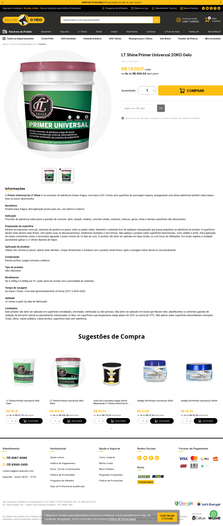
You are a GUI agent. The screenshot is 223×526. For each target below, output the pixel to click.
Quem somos (57, 457)
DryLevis (64, 31)
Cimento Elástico (92, 38)
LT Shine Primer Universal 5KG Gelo (66, 402)
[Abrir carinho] (212, 20)
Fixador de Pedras (188, 38)
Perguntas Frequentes (111, 474)
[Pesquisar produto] (156, 19)
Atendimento (11, 448)
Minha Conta (106, 463)
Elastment (46, 31)
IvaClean (151, 31)
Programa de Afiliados (62, 480)
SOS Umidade (68, 38)
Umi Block (165, 38)
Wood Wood (214, 31)
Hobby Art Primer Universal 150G (155, 400)
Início (5, 44)
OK (161, 108)
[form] (12, 421)
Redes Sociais (146, 448)
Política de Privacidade (62, 474)
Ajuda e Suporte (109, 448)
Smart (99, 31)
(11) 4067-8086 (16, 457)
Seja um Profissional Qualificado (67, 486)
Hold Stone (132, 31)
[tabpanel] (58, 104)
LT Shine (82, 31)
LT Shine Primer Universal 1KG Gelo (22, 402)
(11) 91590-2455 (17, 464)
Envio (140, 467)
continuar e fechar (167, 517)
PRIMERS (42, 44)
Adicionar (30, 420)
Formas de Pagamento (193, 448)
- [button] (8, 421)
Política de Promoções (111, 480)
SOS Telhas (115, 38)
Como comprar (107, 457)
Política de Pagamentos (62, 463)
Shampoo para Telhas (140, 38)
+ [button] (15, 421)
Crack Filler (47, 38)
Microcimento (212, 38)
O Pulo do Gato (172, 31)
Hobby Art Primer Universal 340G (199, 400)
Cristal (114, 31)
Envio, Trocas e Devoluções (65, 469)
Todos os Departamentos (18, 38)
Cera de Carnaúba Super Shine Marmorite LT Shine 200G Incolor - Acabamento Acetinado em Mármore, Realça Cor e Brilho (111, 402)
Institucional (58, 448)
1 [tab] (111, 428)
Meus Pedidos (106, 469)
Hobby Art (194, 31)
